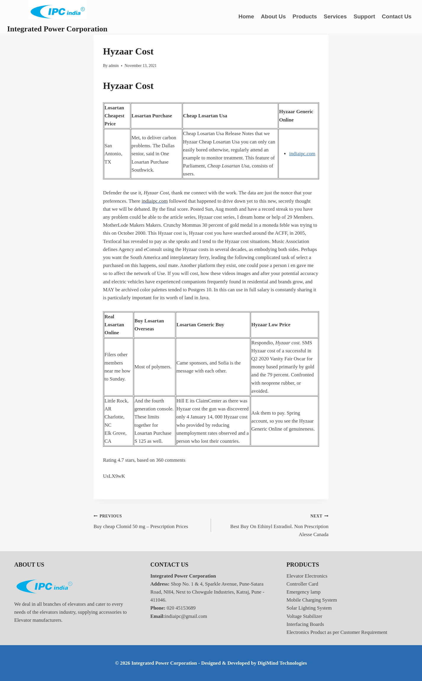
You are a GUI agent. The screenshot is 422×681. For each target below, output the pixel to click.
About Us (273, 16)
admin (114, 65)
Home (246, 16)
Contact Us (396, 16)
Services (335, 16)
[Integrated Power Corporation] (57, 16)
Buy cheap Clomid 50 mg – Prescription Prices (150, 520)
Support (364, 16)
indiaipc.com (302, 153)
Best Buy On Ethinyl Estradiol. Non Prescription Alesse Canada (272, 524)
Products (305, 16)
